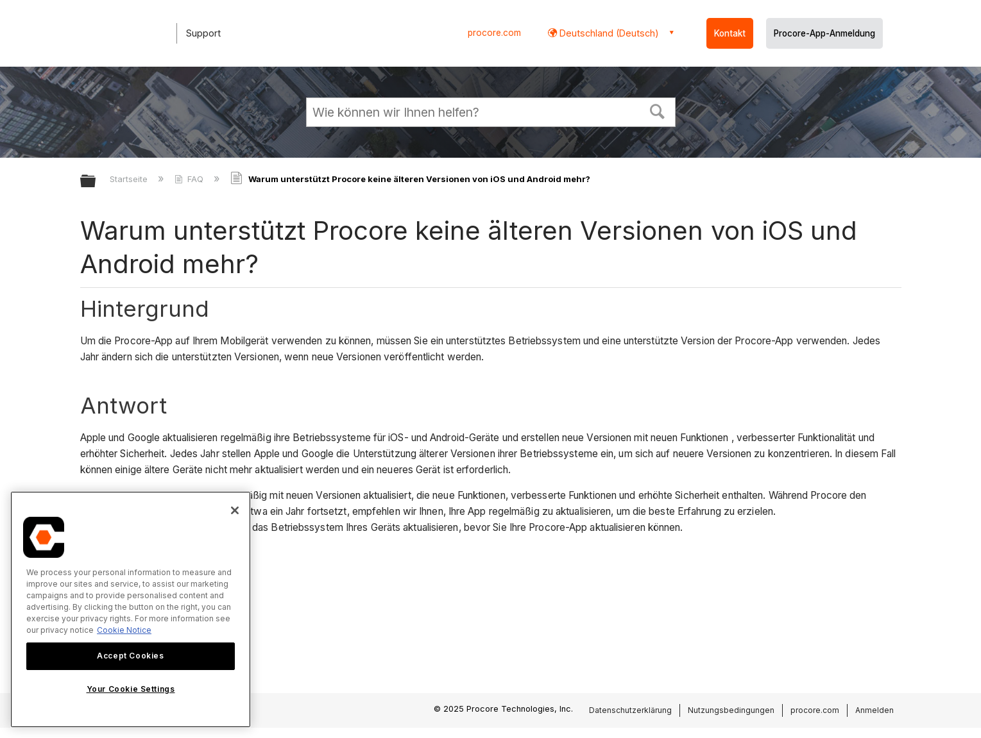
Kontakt (730, 33)
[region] (130, 609)
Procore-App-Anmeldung (824, 33)
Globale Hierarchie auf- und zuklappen (96, 181)
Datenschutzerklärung (630, 710)
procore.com (494, 33)
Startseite (130, 179)
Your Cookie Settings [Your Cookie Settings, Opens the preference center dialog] (131, 689)
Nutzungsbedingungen (731, 710)
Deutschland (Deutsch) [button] (608, 33)
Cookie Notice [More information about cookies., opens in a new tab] (124, 630)
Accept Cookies (130, 655)
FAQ (190, 179)
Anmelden (874, 710)
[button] (657, 110)
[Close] (235, 510)
